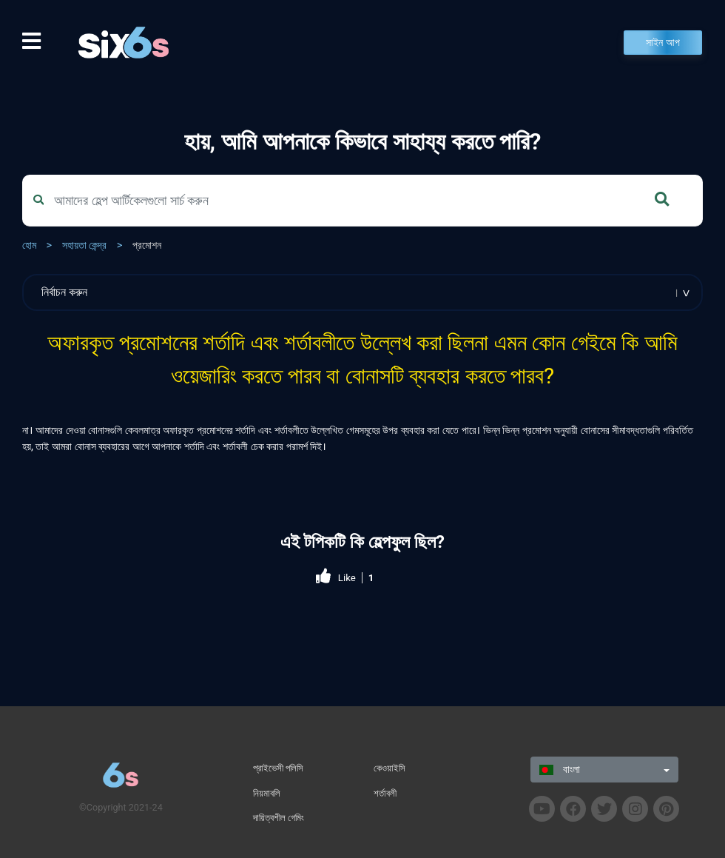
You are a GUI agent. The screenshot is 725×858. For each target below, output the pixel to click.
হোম (29, 245)
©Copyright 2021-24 (121, 807)
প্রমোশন (146, 245)
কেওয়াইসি (389, 768)
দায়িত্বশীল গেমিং (278, 817)
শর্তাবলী (385, 793)
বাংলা (559, 769)
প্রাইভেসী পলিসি (278, 768)
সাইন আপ (663, 42)
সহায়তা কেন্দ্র (84, 245)
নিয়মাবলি (266, 793)
